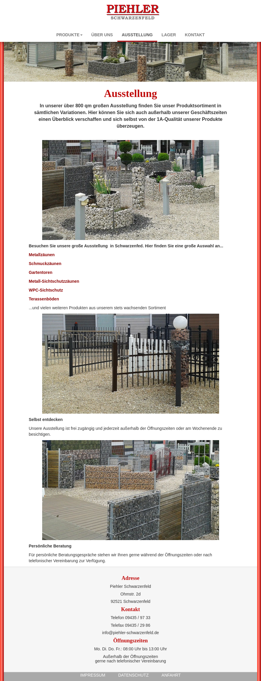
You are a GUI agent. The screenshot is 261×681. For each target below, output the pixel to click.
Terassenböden (44, 299)
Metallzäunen (42, 254)
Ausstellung (137, 34)
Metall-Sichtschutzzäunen (54, 281)
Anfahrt (171, 675)
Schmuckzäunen (45, 263)
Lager (169, 34)
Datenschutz (133, 675)
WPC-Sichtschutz (46, 290)
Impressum (92, 675)
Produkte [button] (69, 34)
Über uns (102, 34)
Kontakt (195, 34)
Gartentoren (40, 272)
